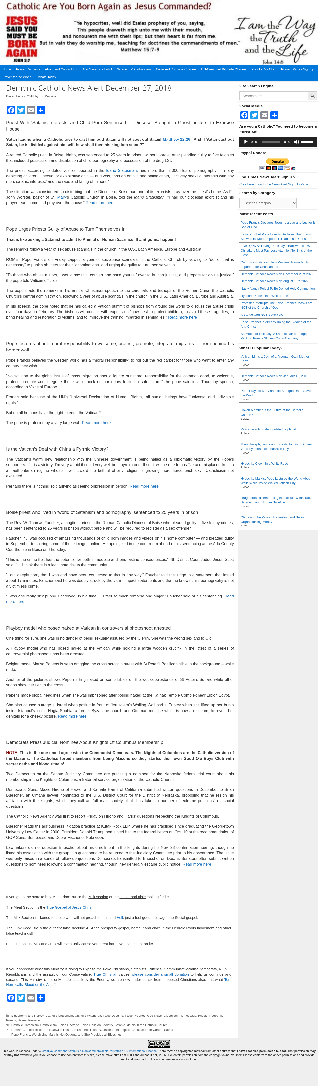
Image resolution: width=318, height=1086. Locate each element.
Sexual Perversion (30, 1020)
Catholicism (48, 1025)
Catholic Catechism (59, 1015)
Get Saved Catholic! (97, 69)
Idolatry (108, 1025)
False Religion (91, 1025)
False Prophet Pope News (143, 1015)
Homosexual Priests (193, 1015)
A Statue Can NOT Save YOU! (262, 314)
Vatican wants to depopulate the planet (268, 429)
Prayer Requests (28, 69)
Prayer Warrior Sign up (297, 69)
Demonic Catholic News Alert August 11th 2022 (274, 281)
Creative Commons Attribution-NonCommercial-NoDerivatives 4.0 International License (99, 1051)
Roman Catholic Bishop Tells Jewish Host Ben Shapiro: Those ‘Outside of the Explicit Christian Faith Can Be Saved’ (92, 1030)
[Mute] (296, 142)
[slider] (271, 142)
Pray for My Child (263, 69)
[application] (278, 142)
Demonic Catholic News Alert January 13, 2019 (274, 376)
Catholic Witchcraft (88, 1015)
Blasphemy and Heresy (27, 1015)
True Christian (105, 974)
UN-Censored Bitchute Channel (223, 69)
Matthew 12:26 (176, 139)
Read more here (100, 203)
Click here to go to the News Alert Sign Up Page (273, 184)
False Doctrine (113, 1015)
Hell (120, 917)
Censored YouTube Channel (176, 69)
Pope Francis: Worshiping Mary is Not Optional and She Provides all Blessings (66, 1034)
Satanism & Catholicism (134, 69)
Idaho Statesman (121, 170)
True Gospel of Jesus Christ (69, 907)
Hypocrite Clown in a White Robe (264, 296)
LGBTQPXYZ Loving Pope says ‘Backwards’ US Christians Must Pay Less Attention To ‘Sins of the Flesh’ (276, 250)
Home (6, 69)
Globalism (170, 1015)
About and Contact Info (61, 69)
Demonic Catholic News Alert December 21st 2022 (277, 274)
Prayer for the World (16, 77)
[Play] (245, 142)
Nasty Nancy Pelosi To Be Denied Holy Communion (278, 288)
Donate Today (46, 77)
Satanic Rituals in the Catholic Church (141, 1025)
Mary (61, 197)
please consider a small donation (160, 974)
